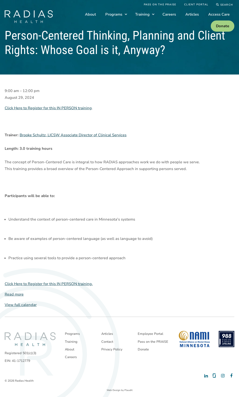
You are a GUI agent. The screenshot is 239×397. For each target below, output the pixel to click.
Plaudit (128, 390)
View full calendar (21, 305)
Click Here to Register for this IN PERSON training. (49, 284)
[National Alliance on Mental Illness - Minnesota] (194, 339)
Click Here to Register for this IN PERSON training (48, 108)
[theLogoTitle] (29, 16)
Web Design (113, 390)
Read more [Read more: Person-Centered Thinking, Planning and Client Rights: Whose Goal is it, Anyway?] (14, 294)
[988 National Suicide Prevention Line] (226, 339)
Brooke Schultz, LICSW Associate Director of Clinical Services (73, 135)
